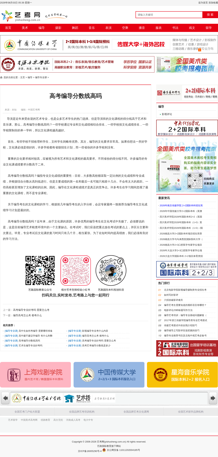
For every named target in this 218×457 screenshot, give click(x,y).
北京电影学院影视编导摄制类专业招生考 (185, 289)
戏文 (192, 28)
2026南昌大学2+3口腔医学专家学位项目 (181, 244)
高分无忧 (58, 420)
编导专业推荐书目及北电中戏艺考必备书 (185, 335)
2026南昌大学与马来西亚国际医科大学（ (181, 239)
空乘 (125, 28)
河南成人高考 (73, 420)
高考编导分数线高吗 (29, 340)
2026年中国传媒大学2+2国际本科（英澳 (181, 211)
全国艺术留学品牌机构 (190, 411)
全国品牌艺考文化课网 (136, 411)
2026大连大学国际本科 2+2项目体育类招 (181, 256)
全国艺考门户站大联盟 (27, 411)
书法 (175, 28)
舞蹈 (75, 28)
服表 (159, 28)
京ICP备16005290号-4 (90, 451)
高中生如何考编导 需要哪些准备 (36, 330)
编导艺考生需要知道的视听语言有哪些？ (185, 305)
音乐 (92, 28)
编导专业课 (41, 77)
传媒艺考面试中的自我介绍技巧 (180, 325)
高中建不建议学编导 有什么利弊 (36, 335)
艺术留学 (13, 420)
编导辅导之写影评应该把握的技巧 (181, 330)
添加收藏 (213, 2)
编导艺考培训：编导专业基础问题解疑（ (185, 315)
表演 (108, 28)
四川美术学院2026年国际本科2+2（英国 (181, 216)
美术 (25, 28)
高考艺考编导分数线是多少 (96, 345)
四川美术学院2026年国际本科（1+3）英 (181, 222)
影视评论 (167, 114)
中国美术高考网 (29, 420)
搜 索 (210, 14)
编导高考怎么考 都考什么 (27, 315)
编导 (42, 28)
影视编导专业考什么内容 (95, 330)
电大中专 (88, 420)
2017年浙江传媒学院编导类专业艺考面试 (185, 320)
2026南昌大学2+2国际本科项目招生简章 (181, 233)
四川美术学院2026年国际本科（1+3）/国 (181, 228)
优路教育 (45, 420)
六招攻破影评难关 (173, 300)
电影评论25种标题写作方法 (178, 310)
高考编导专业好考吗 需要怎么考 (31, 309)
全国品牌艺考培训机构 (81, 411)
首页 (8, 28)
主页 (22, 77)
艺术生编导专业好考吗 (30, 345)
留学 (209, 28)
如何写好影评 (171, 295)
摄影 (58, 28)
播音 (142, 28)
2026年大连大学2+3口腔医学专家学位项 (181, 250)
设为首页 (203, 2)
